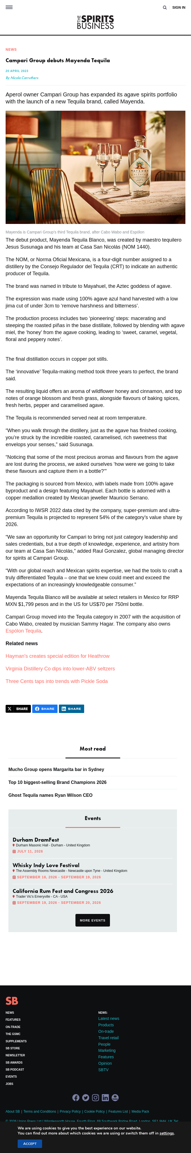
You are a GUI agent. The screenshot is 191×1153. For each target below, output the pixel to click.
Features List (118, 1111)
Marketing (107, 1050)
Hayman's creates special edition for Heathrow (58, 656)
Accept (29, 1144)
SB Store (13, 1048)
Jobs (9, 1083)
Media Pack (140, 1111)
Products (106, 1025)
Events (11, 1076)
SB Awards (14, 1062)
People (104, 1044)
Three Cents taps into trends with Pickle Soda (57, 681)
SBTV (103, 1070)
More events (92, 920)
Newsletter (15, 1055)
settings (167, 1133)
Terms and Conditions (40, 1111)
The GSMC (13, 1034)
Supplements (16, 1041)
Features (13, 1019)
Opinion (105, 1063)
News (10, 1012)
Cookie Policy (94, 1111)
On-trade (13, 1027)
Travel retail (108, 1038)
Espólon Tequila (23, 631)
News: (103, 1012)
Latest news (108, 1018)
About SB (13, 1111)
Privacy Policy (70, 1111)
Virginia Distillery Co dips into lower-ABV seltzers (60, 669)
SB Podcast (15, 1069)
